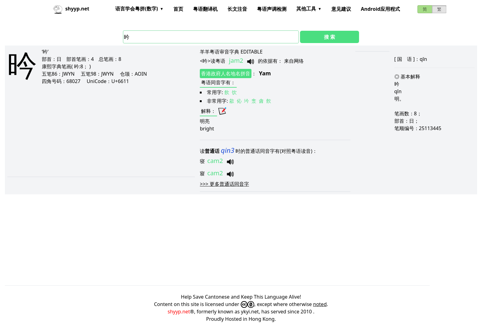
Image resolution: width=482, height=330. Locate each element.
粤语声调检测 (271, 9)
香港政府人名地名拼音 (225, 73)
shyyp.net (179, 311)
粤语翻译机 (205, 9)
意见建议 (341, 9)
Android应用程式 (380, 9)
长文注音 (237, 9)
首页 (178, 9)
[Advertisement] (84, 130)
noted (320, 304)
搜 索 (329, 37)
